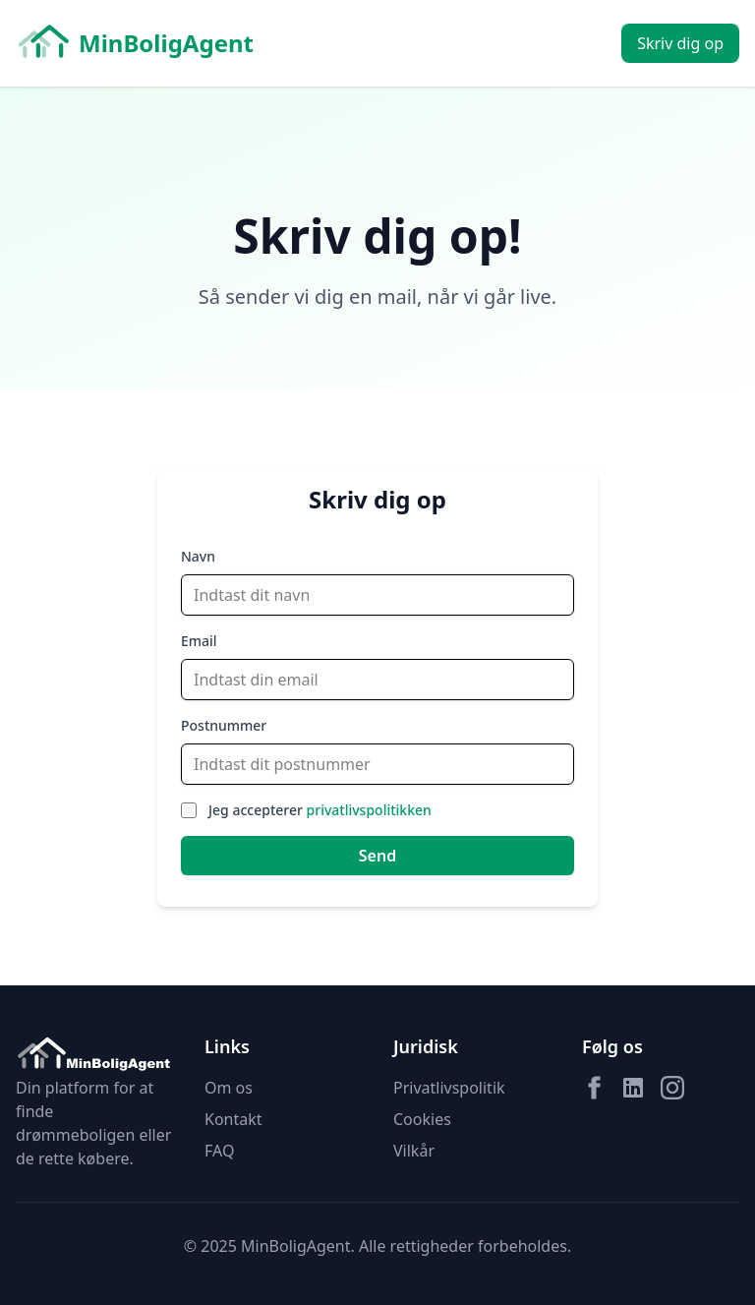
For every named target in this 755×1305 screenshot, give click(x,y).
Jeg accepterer (320, 810)
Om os (228, 1087)
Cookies (422, 1119)
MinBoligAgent (135, 43)
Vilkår (414, 1150)
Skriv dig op (680, 43)
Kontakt (233, 1119)
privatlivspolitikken (369, 810)
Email (199, 640)
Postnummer (223, 725)
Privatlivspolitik (449, 1087)
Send (377, 855)
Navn (198, 556)
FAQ (219, 1150)
